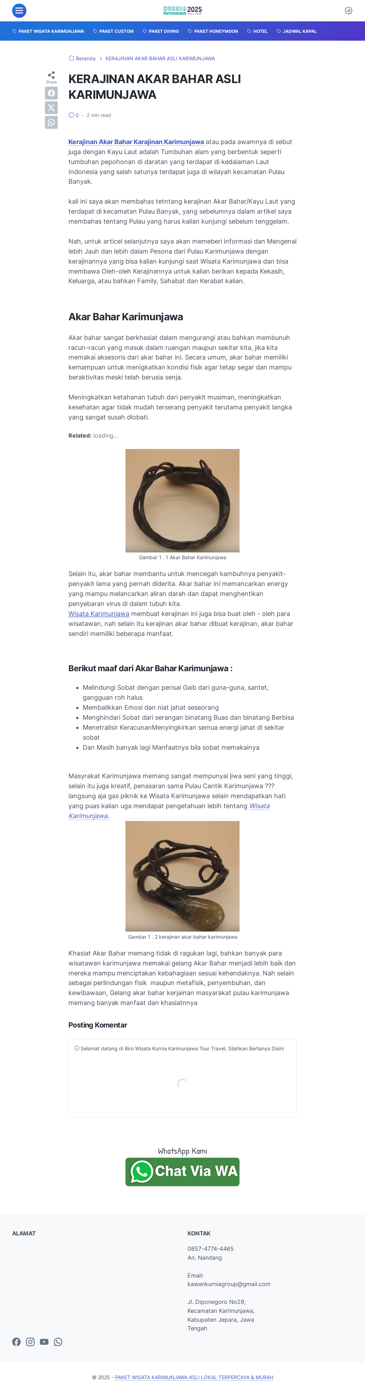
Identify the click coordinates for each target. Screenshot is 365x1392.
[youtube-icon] (44, 1342)
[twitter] (51, 107)
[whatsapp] (51, 122)
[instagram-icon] (30, 1342)
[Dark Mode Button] (348, 10)
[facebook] (51, 93)
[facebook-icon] (16, 1342)
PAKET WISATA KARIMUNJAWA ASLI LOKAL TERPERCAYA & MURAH (194, 1377)
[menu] (19, 11)
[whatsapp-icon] (58, 1342)
